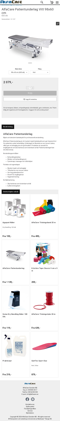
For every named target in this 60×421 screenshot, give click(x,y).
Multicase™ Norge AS (45, 419)
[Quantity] (30, 88)
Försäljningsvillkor (30, 409)
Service (30, 411)
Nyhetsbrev (30, 413)
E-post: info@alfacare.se (30, 394)
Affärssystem (13, 419)
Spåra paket (30, 406)
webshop (24, 419)
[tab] (8, 127)
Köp (30, 93)
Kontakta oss (30, 404)
